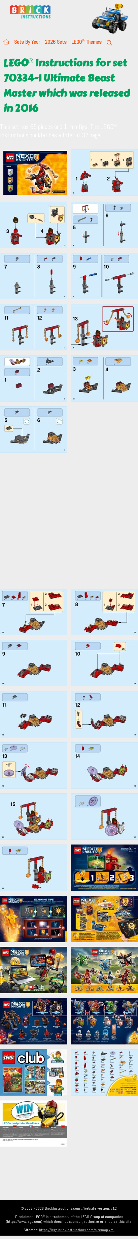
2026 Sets (56, 41)
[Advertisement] (63, 520)
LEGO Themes (86, 41)
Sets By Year (27, 41)
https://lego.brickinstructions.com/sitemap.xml (76, 1230)
